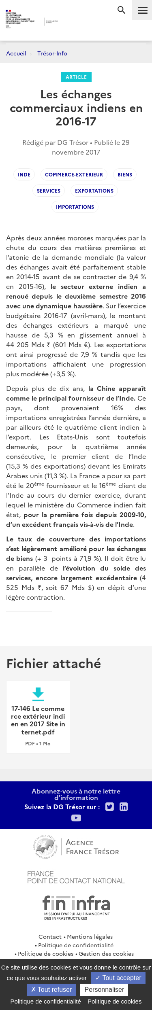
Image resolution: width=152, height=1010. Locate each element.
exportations (94, 190)
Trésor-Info (52, 53)
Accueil (16, 53)
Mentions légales (90, 936)
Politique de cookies (45, 953)
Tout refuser (51, 989)
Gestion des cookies (106, 953)
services (48, 190)
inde (24, 174)
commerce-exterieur (74, 174)
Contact (50, 936)
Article (76, 76)
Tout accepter (118, 977)
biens (125, 174)
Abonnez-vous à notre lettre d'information (76, 793)
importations (75, 206)
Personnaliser (104, 989)
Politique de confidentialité (75, 945)
